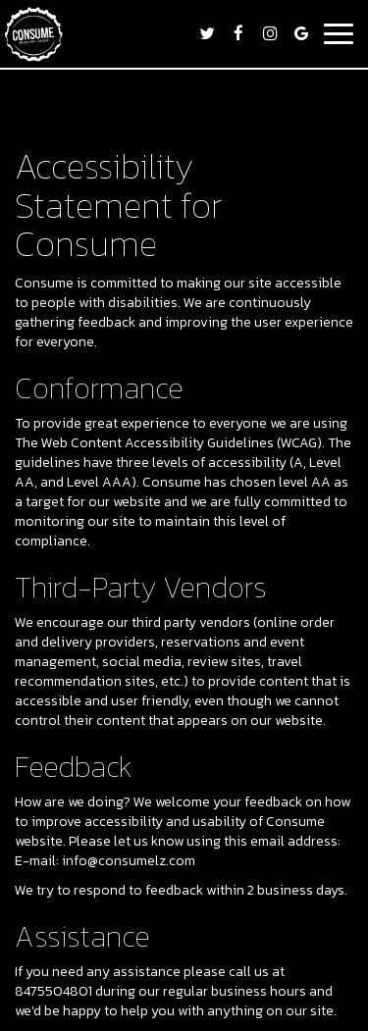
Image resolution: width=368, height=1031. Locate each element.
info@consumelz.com (128, 861)
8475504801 (53, 991)
